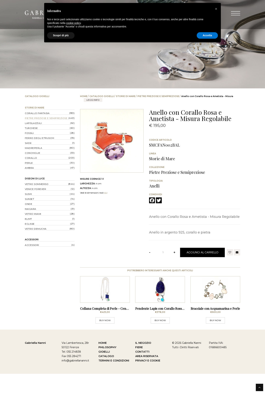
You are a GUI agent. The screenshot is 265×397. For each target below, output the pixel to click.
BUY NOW (105, 343)
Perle (29, 162)
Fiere (139, 370)
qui (105, 192)
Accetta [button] (207, 35)
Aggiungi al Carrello (202, 252)
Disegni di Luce (35, 178)
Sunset (29, 199)
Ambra (29, 167)
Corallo (31, 158)
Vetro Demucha (36, 228)
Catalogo (106, 379)
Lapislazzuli (33, 123)
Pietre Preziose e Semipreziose (158, 96)
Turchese (31, 128)
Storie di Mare (125, 96)
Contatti (142, 375)
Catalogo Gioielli (101, 96)
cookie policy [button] (73, 23)
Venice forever (35, 189)
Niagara (30, 209)
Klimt (28, 218)
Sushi (28, 194)
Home (83, 96)
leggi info (93, 100)
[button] (216, 9)
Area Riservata (146, 379)
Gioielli (104, 375)
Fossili (29, 133)
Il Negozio (143, 366)
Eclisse (30, 223)
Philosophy (107, 370)
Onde (28, 204)
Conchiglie (32, 153)
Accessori (32, 239)
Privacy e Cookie (147, 383)
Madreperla (33, 148)
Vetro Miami (33, 213)
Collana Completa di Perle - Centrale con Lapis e (115, 332)
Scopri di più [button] (61, 35)
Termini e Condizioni (113, 383)
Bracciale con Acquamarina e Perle (215, 332)
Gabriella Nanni (35, 366)
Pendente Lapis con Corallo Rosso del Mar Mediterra (172, 332)
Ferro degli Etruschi (39, 138)
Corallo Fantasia (37, 113)
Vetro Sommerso (36, 184)
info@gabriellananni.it (75, 383)
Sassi (28, 143)
